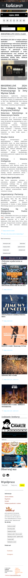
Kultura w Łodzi (11, 526)
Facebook (9, 551)
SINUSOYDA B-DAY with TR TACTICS (13, 285)
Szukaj (21, 29)
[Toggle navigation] (3, 5)
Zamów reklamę (9, 496)
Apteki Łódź (20, 536)
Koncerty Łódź (11, 528)
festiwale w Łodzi (12, 542)
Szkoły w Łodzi (11, 534)
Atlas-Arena (22, 243)
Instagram (10, 554)
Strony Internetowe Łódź (15, 575)
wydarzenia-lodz (21, 246)
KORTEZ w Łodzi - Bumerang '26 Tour (14, 346)
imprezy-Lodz (6, 250)
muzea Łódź (11, 539)
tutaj (2, 217)
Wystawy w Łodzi (12, 536)
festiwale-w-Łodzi (6, 253)
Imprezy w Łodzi (12, 531)
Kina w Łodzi (19, 534)
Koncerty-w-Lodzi (6, 243)
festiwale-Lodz (22, 250)
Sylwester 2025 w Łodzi (9, 375)
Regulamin (7, 499)
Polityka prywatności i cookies (13, 503)
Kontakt (7, 501)
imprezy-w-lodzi (6, 246)
